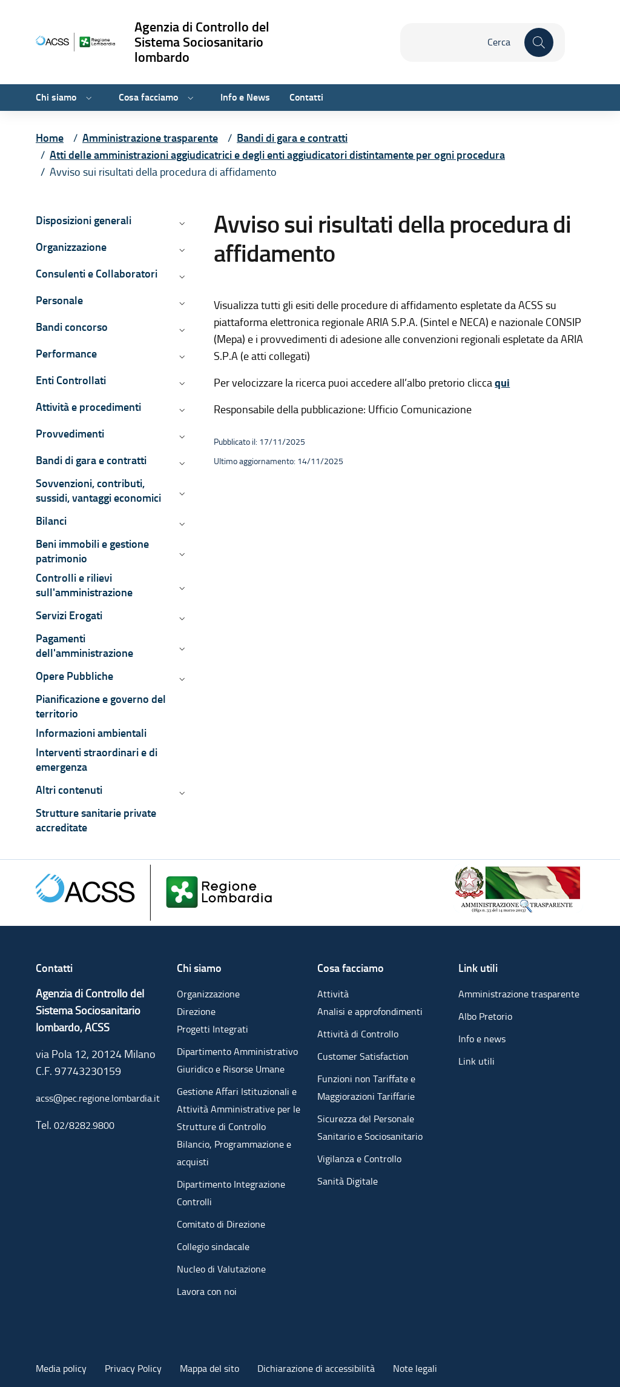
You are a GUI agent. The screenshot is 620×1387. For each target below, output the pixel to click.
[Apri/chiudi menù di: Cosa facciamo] (189, 97)
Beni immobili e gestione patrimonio (92, 551)
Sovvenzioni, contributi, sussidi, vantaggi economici (98, 490)
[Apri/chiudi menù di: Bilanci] (181, 523)
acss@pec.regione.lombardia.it (98, 1098)
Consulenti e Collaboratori (96, 273)
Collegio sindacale (213, 1246)
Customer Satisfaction (363, 1056)
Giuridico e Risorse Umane (231, 1069)
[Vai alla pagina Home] (50, 137)
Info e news (482, 1039)
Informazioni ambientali (91, 733)
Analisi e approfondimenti (370, 1011)
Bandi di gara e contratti (91, 460)
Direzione (196, 1011)
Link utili (476, 1061)
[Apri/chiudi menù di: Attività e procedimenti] (181, 409)
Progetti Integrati (212, 1029)
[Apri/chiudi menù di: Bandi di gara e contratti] (181, 463)
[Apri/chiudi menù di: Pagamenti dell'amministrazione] (181, 648)
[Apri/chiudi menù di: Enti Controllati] (181, 383)
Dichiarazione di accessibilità (316, 1368)
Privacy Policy (133, 1368)
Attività (333, 994)
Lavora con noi (207, 1291)
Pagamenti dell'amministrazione (84, 645)
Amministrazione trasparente (518, 994)
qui (502, 383)
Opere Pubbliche (74, 676)
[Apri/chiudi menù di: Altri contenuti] (181, 792)
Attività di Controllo (357, 1034)
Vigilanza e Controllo (359, 1159)
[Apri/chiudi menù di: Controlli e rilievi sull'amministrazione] (181, 587)
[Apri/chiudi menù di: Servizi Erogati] (181, 618)
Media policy (61, 1368)
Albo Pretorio (485, 1016)
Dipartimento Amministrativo (237, 1051)
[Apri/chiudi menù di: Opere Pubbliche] (181, 678)
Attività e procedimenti (88, 407)
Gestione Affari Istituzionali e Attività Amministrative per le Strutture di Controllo (238, 1109)
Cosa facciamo (148, 97)
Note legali (415, 1368)
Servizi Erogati (69, 615)
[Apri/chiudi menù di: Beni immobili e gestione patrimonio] (181, 553)
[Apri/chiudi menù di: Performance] (181, 356)
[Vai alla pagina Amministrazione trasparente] (150, 137)
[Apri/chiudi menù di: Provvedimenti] (181, 436)
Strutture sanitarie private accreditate (96, 820)
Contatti (306, 97)
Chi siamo (56, 97)
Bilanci (51, 520)
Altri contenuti (69, 789)
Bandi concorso (72, 327)
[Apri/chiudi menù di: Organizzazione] (181, 249)
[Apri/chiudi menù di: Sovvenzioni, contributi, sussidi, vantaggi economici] (181, 493)
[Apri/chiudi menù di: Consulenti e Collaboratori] (181, 276)
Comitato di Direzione (221, 1224)
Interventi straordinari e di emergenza (96, 759)
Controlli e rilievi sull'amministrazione (84, 585)
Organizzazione (71, 247)
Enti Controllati (71, 380)
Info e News (245, 97)
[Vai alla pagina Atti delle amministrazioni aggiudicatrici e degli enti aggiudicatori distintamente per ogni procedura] (277, 154)
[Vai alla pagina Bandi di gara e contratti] (292, 137)
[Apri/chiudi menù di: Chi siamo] (87, 97)
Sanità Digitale (347, 1181)
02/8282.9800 (84, 1125)
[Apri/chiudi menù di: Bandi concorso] (181, 329)
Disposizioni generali (83, 220)
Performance (66, 353)
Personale (59, 300)
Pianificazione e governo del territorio (101, 706)
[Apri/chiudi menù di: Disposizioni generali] (181, 223)
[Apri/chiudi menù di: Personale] (181, 303)
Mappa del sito (209, 1368)
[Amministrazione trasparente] (518, 887)
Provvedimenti (70, 433)
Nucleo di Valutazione (221, 1269)
